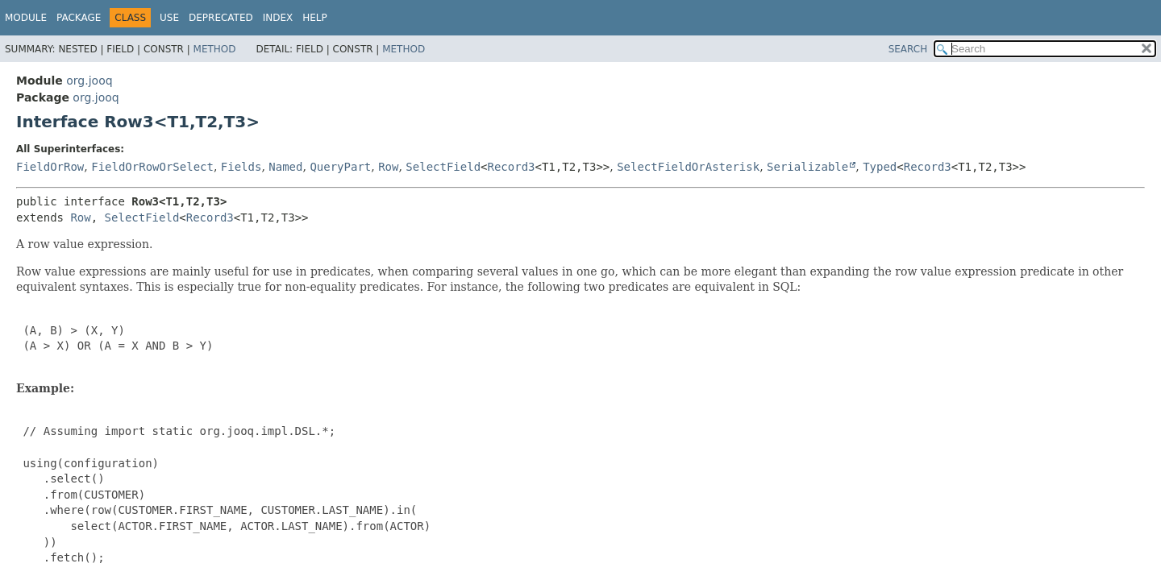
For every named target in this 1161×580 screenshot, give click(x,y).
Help (314, 17)
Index (278, 17)
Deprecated (221, 17)
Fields (241, 166)
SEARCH (908, 49)
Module (26, 17)
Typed (880, 166)
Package (78, 17)
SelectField (443, 166)
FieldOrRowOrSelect (152, 166)
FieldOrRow (50, 166)
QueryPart (340, 166)
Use (169, 17)
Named (285, 166)
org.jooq (89, 80)
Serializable (807, 166)
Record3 (511, 166)
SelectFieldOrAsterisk (688, 166)
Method (215, 49)
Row (388, 166)
